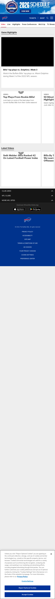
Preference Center (27, 261)
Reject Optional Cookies (27, 588)
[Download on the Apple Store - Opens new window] (19, 212)
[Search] (47, 18)
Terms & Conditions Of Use (28, 246)
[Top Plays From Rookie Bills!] (21, 101)
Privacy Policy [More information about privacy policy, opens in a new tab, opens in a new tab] (22, 576)
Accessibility (27, 238)
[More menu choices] (51, 18)
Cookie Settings (27, 257)
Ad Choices (27, 250)
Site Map (27, 242)
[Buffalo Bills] (27, 223)
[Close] (51, 554)
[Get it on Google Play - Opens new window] (35, 213)
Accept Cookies (27, 594)
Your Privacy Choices (27, 254)
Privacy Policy (27, 234)
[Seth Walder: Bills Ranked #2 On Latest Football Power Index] (21, 160)
